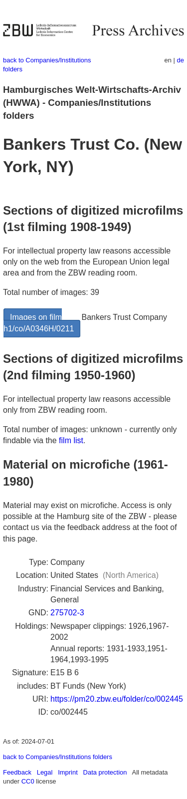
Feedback (17, 772)
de (180, 60)
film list (71, 440)
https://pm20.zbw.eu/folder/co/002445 (116, 699)
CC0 (27, 781)
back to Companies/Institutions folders (57, 757)
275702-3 (67, 612)
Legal (45, 772)
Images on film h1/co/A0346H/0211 (38, 322)
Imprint (68, 772)
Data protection (105, 772)
